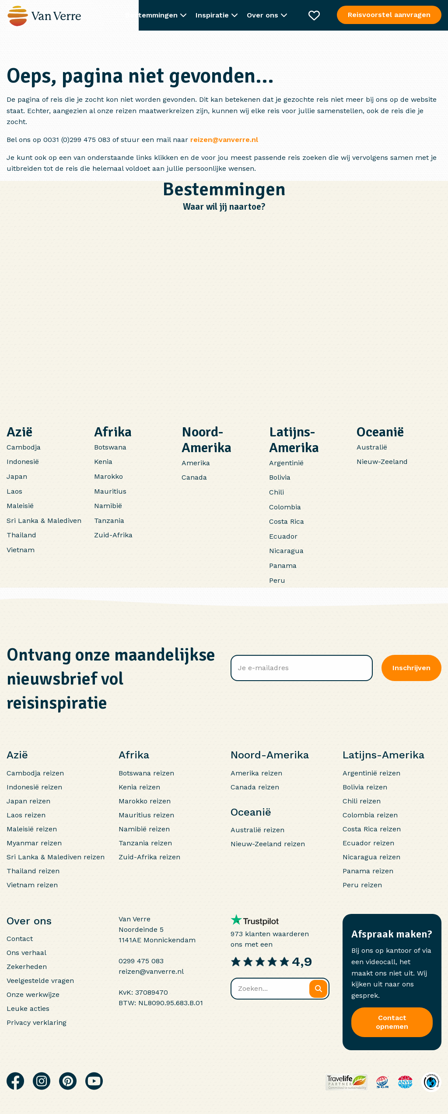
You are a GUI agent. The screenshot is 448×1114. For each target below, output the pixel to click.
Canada (194, 477)
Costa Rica (286, 521)
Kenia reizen (139, 787)
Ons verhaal (26, 952)
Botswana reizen (146, 773)
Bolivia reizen (365, 787)
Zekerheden (27, 966)
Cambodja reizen (35, 773)
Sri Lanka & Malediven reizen (56, 857)
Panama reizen (368, 871)
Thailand (21, 535)
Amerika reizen (256, 773)
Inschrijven (411, 668)
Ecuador (283, 536)
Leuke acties (28, 1008)
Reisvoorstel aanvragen (389, 14)
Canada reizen (255, 787)
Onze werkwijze (33, 994)
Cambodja (24, 447)
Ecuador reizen (368, 843)
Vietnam (21, 550)
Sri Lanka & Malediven (44, 520)
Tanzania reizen (145, 843)
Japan (17, 476)
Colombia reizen (370, 815)
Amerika (196, 463)
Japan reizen (28, 801)
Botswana (110, 447)
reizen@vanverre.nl (224, 139)
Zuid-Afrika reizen (149, 857)
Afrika (113, 431)
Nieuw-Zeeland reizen (268, 844)
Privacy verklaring (36, 1022)
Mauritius (110, 491)
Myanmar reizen (34, 843)
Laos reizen (26, 815)
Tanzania (109, 520)
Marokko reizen (145, 801)
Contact (20, 938)
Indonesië (23, 461)
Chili (276, 492)
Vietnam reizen (32, 885)
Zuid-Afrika (113, 535)
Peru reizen (362, 885)
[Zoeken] (318, 989)
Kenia (103, 461)
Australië (372, 447)
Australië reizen (257, 830)
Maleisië (20, 506)
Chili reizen (362, 801)
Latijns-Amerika (294, 439)
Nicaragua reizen (371, 857)
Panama (283, 565)
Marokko (108, 476)
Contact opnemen (392, 1022)
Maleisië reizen (32, 829)
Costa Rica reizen (372, 829)
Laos (14, 491)
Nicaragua (286, 551)
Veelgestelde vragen (40, 980)
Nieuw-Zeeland (382, 461)
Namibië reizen (144, 829)
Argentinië (286, 463)
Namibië (108, 506)
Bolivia (279, 477)
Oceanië (380, 431)
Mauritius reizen (146, 815)
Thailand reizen (33, 871)
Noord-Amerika (206, 439)
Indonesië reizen (34, 787)
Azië (19, 431)
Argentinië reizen (371, 773)
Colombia (285, 507)
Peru (277, 580)
